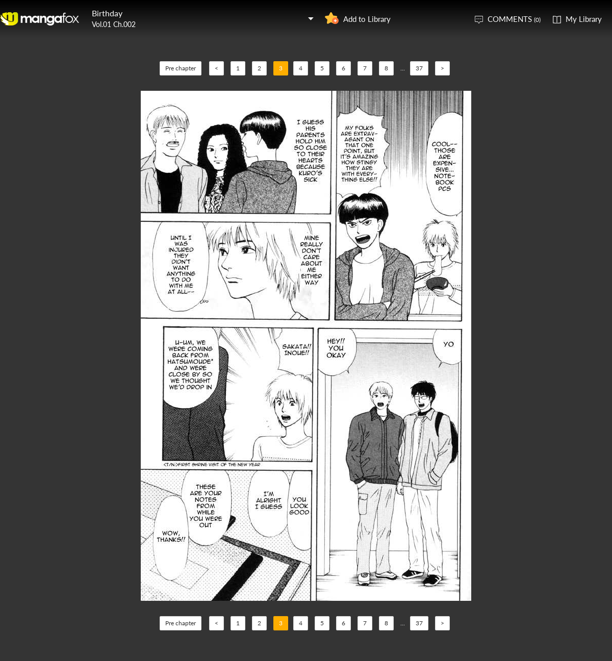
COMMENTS (514, 18)
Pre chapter (180, 68)
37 (419, 68)
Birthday (107, 13)
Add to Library (367, 18)
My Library (584, 18)
